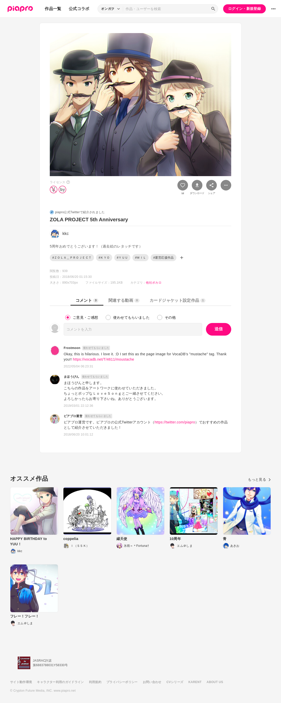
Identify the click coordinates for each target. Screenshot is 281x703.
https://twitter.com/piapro (174, 422)
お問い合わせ (152, 682)
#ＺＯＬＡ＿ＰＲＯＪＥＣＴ (71, 257)
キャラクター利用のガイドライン (60, 682)
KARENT (195, 682)
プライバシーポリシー (122, 682)
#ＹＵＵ (122, 257)
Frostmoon (72, 348)
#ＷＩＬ (140, 257)
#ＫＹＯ (104, 257)
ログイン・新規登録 (244, 9)
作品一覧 (53, 9)
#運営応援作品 (163, 257)
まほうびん (71, 376)
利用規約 (95, 682)
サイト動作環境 (21, 682)
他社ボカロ (153, 282)
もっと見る (259, 479)
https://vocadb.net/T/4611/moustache (103, 359)
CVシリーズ (175, 682)
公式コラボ (79, 9)
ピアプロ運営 (73, 416)
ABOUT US (215, 682)
